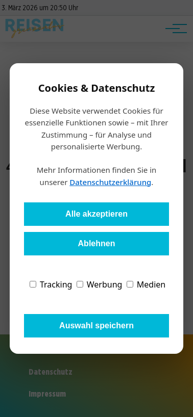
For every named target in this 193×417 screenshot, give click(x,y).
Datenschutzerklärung (110, 182)
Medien (146, 284)
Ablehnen (96, 243)
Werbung (100, 284)
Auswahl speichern (96, 325)
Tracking (51, 284)
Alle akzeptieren (96, 214)
